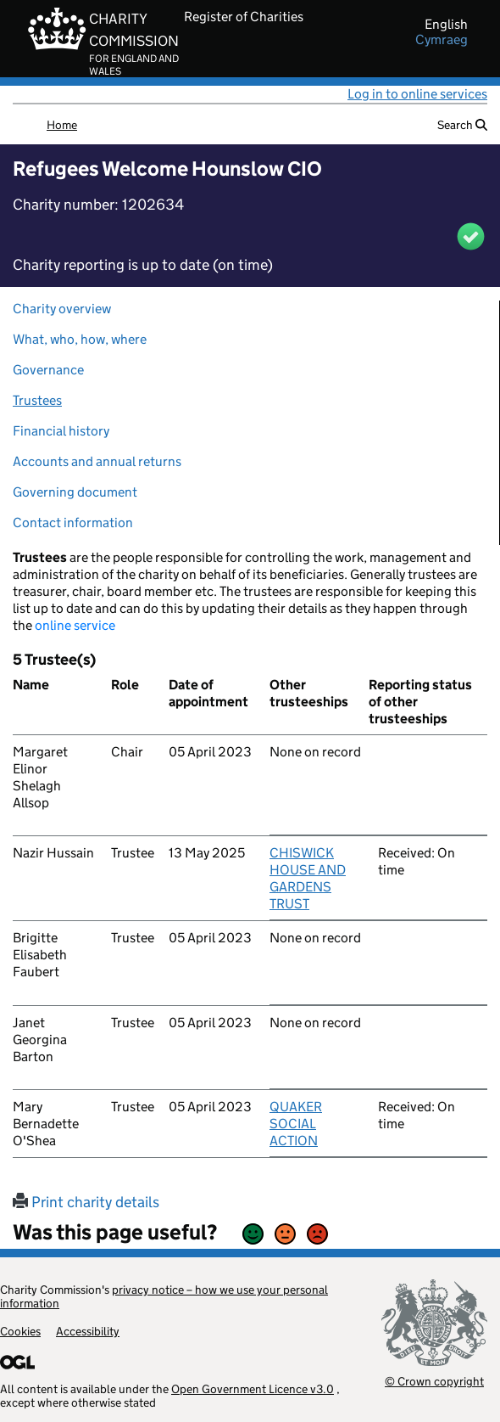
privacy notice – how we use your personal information (164, 1296)
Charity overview (62, 309)
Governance (48, 370)
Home (62, 124)
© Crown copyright (434, 1381)
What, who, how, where (80, 339)
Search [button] (462, 124)
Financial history (61, 431)
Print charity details (86, 1202)
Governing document (75, 492)
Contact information (73, 522)
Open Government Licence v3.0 (252, 1389)
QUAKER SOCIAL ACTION (295, 1124)
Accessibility (87, 1331)
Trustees (37, 400)
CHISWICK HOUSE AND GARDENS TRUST (307, 878)
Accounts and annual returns (97, 461)
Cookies (20, 1331)
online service (75, 625)
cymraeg (441, 40)
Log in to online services (417, 94)
